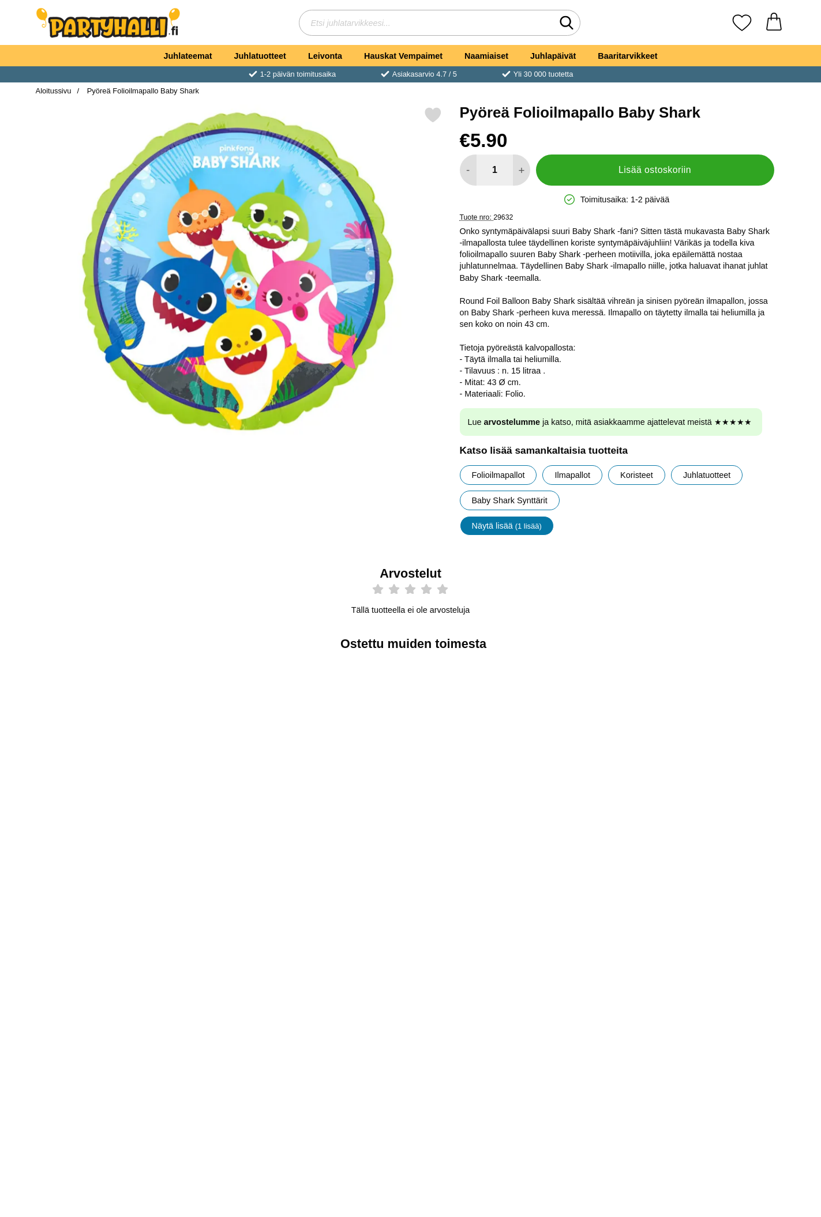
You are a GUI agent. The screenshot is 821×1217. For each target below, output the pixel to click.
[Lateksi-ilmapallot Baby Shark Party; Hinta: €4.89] (473, 736)
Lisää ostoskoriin (654, 170)
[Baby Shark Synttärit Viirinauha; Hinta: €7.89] (599, 736)
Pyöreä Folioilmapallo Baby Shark (142, 90)
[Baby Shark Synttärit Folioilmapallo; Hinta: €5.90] (724, 736)
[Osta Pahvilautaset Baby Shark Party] (97, 816)
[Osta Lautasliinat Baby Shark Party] (348, 1004)
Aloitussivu (54, 90)
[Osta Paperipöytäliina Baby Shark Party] (473, 1004)
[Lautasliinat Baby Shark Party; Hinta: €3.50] (348, 923)
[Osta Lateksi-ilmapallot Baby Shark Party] (473, 816)
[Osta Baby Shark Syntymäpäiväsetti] (222, 816)
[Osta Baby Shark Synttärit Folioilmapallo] (724, 816)
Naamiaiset (486, 56)
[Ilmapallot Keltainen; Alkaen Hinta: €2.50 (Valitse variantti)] (97, 923)
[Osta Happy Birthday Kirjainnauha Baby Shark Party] (724, 1004)
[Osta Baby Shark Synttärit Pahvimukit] (222, 1004)
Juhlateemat (188, 56)
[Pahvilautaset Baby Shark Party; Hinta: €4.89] (97, 736)
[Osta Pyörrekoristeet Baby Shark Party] (348, 816)
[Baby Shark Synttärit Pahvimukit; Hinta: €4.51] (222, 923)
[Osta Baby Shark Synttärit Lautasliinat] (599, 1004)
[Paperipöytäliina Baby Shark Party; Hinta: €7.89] (473, 923)
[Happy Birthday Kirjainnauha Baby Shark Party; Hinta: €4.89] (724, 923)
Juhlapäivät (553, 56)
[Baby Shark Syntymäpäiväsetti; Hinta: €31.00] (222, 736)
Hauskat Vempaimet (403, 56)
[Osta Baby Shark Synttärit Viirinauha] (599, 816)
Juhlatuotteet (260, 56)
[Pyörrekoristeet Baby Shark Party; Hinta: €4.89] (348, 736)
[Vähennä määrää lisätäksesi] (468, 170)
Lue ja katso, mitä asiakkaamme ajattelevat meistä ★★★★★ (610, 422)
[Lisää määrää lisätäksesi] (521, 170)
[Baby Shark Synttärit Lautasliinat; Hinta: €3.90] (599, 923)
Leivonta (325, 56)
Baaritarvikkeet (627, 56)
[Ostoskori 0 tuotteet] (774, 23)
